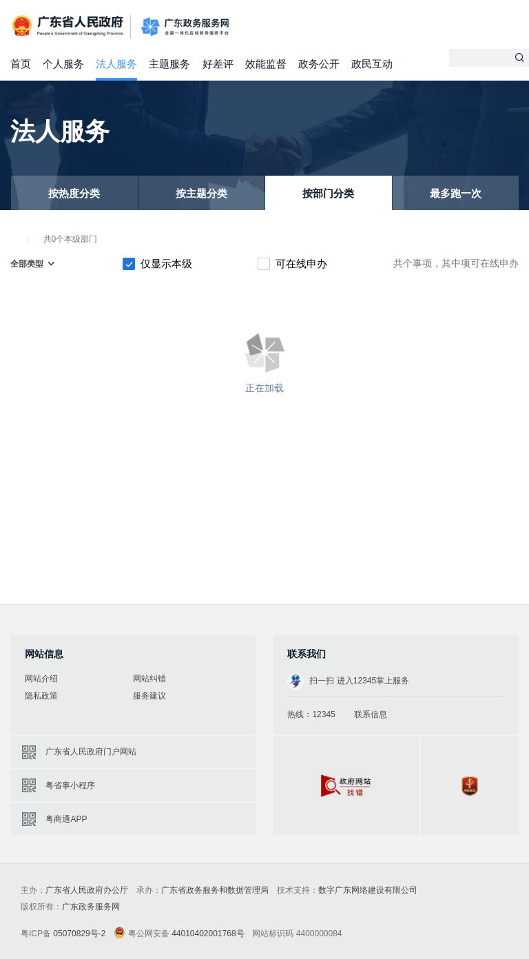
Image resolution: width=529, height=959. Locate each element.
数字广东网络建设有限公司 (367, 890)
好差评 (218, 64)
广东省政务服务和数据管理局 (215, 890)
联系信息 (370, 714)
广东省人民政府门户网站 (90, 751)
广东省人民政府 (68, 26)
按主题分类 (201, 193)
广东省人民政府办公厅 (86, 890)
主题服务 (169, 64)
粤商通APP (66, 819)
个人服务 (63, 64)
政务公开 (319, 64)
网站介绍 (41, 678)
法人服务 (116, 64)
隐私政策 (41, 696)
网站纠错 (149, 678)
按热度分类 (74, 193)
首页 (20, 64)
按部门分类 (328, 193)
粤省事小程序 (70, 785)
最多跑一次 (455, 193)
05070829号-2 (79, 933)
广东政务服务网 (184, 27)
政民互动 (372, 64)
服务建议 (149, 696)
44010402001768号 (208, 933)
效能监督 (266, 64)
